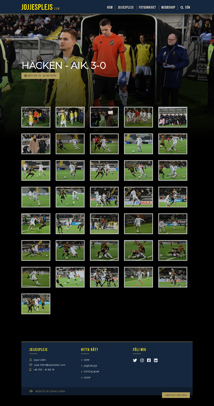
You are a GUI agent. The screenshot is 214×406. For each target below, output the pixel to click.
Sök (186, 7)
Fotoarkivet (148, 7)
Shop (87, 378)
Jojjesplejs (126, 7)
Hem (110, 7)
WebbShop (168, 7)
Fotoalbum (91, 372)
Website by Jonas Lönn (50, 391)
